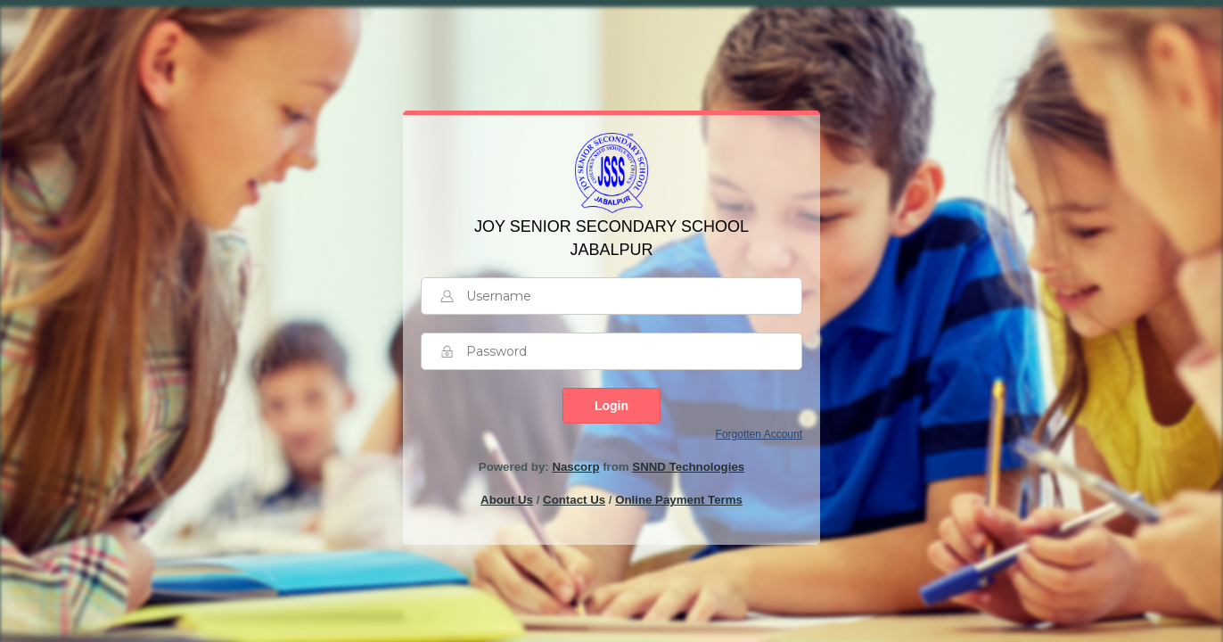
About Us (506, 499)
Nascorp (575, 466)
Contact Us (574, 499)
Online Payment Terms (679, 499)
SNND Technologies (688, 466)
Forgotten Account (759, 434)
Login (611, 406)
